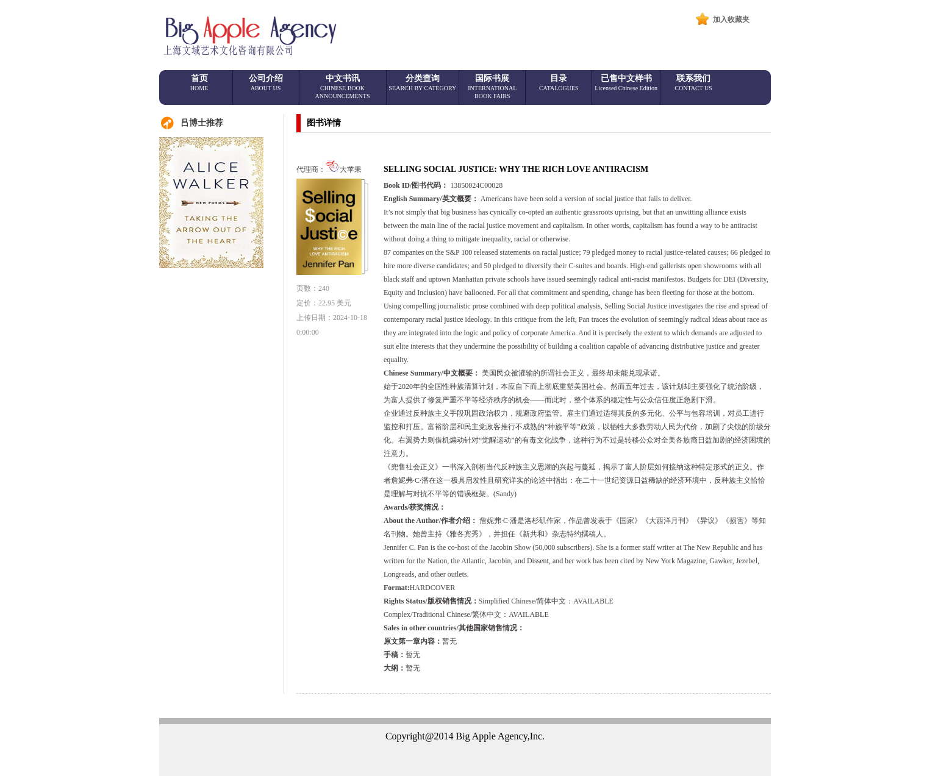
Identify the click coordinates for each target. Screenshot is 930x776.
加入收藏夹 (731, 19)
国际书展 (492, 86)
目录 (559, 82)
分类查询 (423, 82)
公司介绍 (266, 82)
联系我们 (693, 82)
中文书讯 (342, 86)
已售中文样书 (626, 82)
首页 (199, 82)
